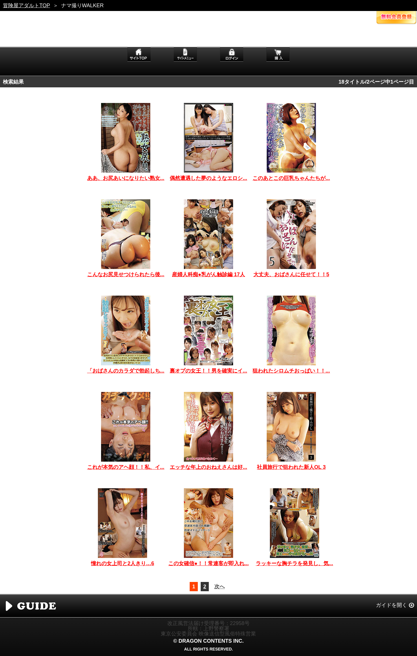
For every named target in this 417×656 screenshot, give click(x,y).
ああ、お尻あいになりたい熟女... (125, 178)
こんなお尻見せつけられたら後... (125, 274)
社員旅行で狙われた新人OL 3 (291, 467)
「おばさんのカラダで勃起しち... (125, 371)
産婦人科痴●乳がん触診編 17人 (208, 274)
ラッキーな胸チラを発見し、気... (294, 563)
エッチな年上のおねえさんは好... (208, 467)
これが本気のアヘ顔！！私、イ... (125, 467)
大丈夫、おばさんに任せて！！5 (291, 274)
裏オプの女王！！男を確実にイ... (208, 371)
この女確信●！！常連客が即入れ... (208, 563)
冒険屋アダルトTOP (26, 5)
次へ (219, 586)
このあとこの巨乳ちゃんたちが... (291, 178)
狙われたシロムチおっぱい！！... (291, 371)
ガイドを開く (391, 605)
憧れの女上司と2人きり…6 (122, 563)
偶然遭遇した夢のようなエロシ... (208, 178)
